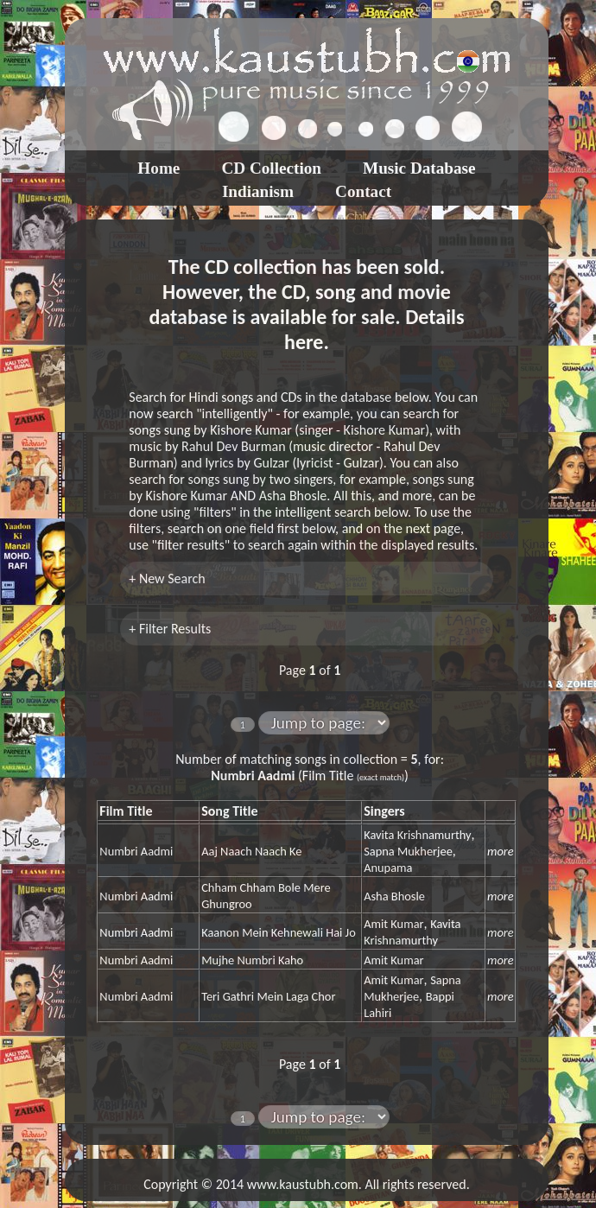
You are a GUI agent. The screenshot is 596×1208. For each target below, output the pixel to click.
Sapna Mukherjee (408, 851)
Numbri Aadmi (136, 851)
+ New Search (167, 578)
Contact (363, 191)
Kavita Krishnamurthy (417, 834)
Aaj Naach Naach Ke (251, 851)
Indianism (258, 191)
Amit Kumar (393, 923)
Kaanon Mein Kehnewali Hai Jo (278, 932)
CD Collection (271, 168)
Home (158, 168)
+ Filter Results (170, 628)
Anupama (388, 867)
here (303, 341)
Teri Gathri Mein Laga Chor (268, 996)
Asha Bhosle (394, 896)
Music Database (419, 168)
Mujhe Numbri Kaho (252, 960)
